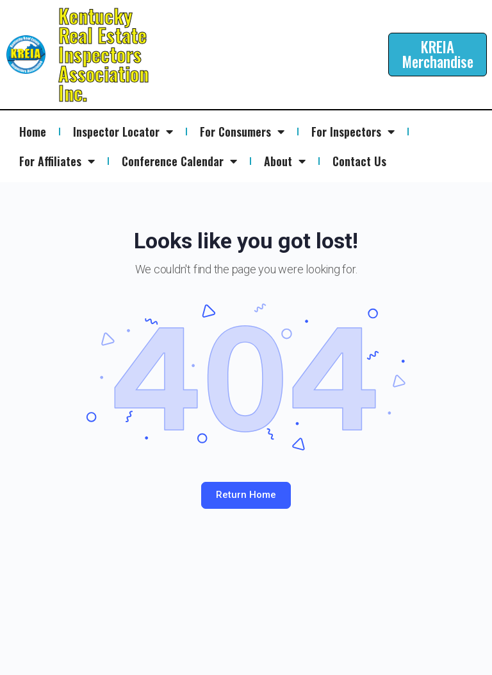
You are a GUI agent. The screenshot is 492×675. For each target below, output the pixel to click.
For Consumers (242, 131)
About (285, 161)
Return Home (246, 494)
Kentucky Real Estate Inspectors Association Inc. (103, 54)
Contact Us (359, 161)
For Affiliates (57, 161)
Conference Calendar (179, 161)
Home (32, 131)
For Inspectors (353, 131)
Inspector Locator (123, 131)
